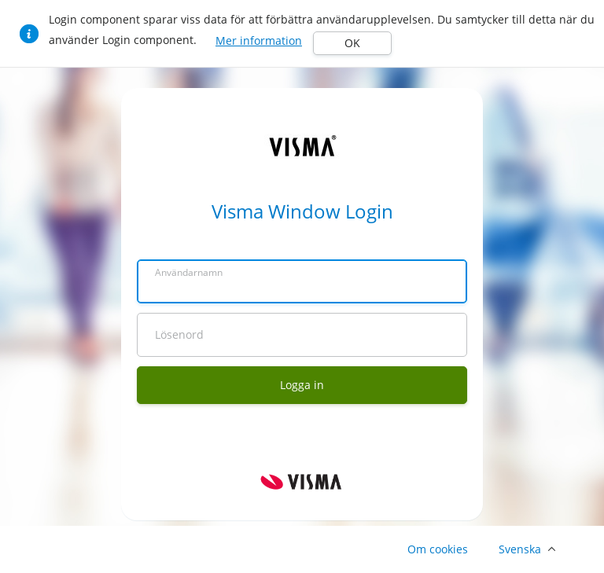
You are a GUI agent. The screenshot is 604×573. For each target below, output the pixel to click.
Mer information (258, 40)
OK (352, 42)
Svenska (520, 549)
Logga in (302, 384)
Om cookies (437, 549)
